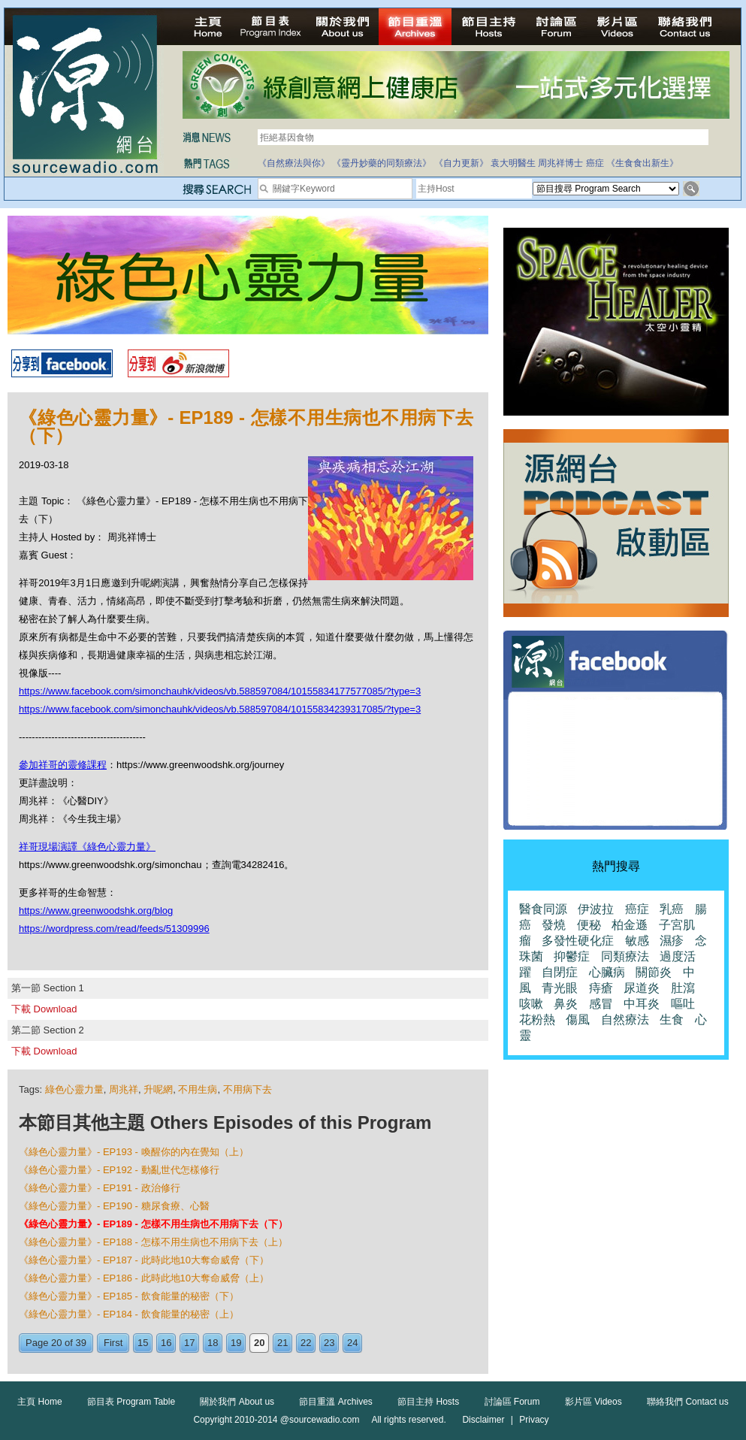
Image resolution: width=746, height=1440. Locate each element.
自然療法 (625, 1019)
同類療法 (625, 956)
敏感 (637, 940)
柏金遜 (630, 924)
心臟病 (607, 972)
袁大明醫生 (513, 163)
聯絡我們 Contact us (688, 1401)
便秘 (589, 924)
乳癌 (672, 909)
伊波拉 (596, 909)
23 (329, 1342)
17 (189, 1342)
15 (142, 1342)
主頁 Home (39, 1401)
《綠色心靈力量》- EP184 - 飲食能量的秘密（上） (129, 1314)
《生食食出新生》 (642, 163)
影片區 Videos (593, 1401)
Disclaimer (483, 1419)
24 (352, 1342)
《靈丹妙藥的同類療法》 (381, 163)
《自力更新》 (461, 163)
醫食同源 (543, 909)
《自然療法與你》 (294, 163)
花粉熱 (537, 1019)
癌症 (595, 163)
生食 (672, 1019)
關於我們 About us (237, 1401)
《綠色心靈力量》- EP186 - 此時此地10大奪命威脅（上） (144, 1278)
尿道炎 (642, 988)
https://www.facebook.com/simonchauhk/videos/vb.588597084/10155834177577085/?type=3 (220, 691)
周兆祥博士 (560, 163)
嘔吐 (683, 1003)
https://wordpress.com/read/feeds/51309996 (114, 928)
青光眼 (560, 988)
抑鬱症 (572, 956)
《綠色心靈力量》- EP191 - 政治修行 (99, 1187)
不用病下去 (247, 1089)
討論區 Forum (512, 1401)
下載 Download (44, 1009)
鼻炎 (566, 1003)
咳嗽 (531, 1003)
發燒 (554, 924)
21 (282, 1342)
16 (166, 1342)
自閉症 (560, 972)
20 (259, 1342)
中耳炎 (642, 1003)
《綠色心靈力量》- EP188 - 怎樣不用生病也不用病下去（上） (153, 1242)
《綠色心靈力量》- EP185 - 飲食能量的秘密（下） (129, 1296)
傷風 (578, 1019)
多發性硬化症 (578, 940)
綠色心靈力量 (74, 1089)
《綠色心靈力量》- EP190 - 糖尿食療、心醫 (114, 1206)
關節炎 (654, 972)
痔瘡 (601, 988)
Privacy (533, 1419)
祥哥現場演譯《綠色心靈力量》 (87, 846)
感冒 (601, 1003)
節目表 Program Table (131, 1401)
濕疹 (672, 940)
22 (306, 1342)
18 (212, 1342)
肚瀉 (683, 988)
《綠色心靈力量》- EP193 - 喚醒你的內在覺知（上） (134, 1151)
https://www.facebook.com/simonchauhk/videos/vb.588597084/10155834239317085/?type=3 (220, 709)
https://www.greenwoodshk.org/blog (96, 910)
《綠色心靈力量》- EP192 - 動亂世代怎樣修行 (119, 1169)
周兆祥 (123, 1089)
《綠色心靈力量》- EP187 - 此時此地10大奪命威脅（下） (144, 1260)
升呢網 (158, 1089)
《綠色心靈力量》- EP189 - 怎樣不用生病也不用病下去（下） (153, 1224)
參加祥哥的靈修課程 (63, 764)
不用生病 (197, 1089)
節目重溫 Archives (335, 1401)
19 (236, 1342)
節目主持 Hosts (428, 1401)
